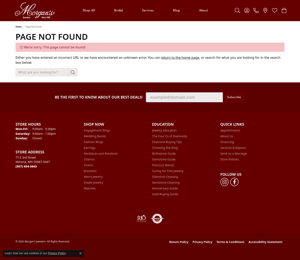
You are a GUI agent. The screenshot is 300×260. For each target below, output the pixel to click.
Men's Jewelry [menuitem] (93, 177)
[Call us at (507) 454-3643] (26, 166)
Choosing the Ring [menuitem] (165, 148)
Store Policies (229, 159)
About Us (226, 136)
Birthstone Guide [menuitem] (164, 153)
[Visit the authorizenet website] (157, 218)
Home (19, 26)
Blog (176, 10)
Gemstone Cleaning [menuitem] (166, 182)
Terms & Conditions (230, 242)
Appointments (230, 130)
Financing (227, 142)
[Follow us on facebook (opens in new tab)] (234, 182)
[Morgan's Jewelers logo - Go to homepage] (34, 10)
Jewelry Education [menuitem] (164, 130)
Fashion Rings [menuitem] (93, 142)
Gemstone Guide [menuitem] (164, 159)
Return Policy (178, 242)
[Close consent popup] (80, 253)
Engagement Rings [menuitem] (97, 130)
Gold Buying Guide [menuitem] (165, 194)
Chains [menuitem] (88, 165)
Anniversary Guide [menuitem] (165, 188)
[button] (237, 10)
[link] (256, 10)
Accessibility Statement (265, 242)
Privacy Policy (202, 242)
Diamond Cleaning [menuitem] (165, 177)
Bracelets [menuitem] (90, 171)
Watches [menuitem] (90, 188)
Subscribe (234, 97)
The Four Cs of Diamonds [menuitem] (169, 136)
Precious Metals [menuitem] (163, 165)
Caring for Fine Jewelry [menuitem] (168, 171)
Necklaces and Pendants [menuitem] (101, 153)
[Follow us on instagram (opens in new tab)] (224, 182)
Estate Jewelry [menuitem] (93, 182)
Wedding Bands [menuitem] (95, 136)
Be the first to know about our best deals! (99, 97)
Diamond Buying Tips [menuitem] (167, 142)
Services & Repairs (233, 148)
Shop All (89, 10)
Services (148, 10)
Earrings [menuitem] (89, 148)
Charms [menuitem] (89, 159)
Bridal (118, 10)
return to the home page (180, 57)
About (203, 10)
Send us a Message (233, 153)
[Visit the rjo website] (141, 218)
